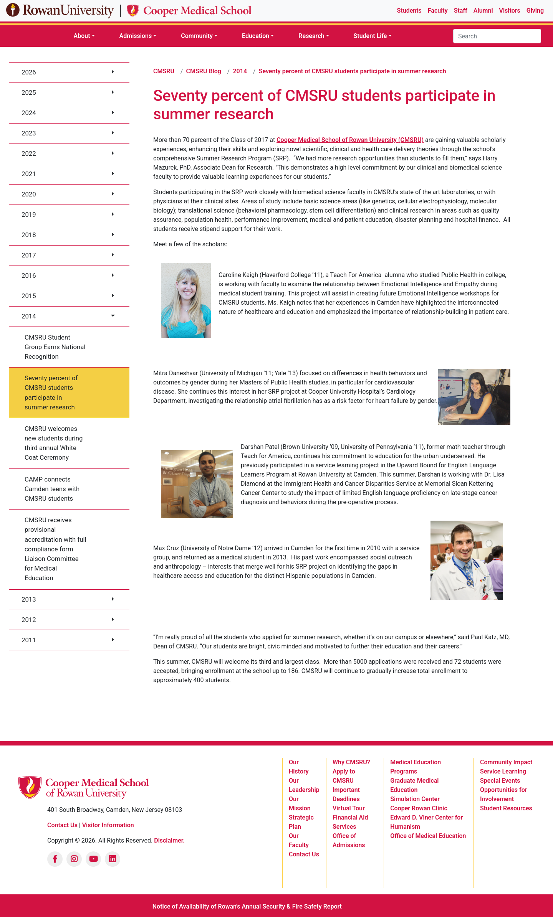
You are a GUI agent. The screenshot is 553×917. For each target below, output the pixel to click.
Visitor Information (108, 825)
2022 (29, 153)
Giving (535, 10)
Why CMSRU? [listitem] (351, 762)
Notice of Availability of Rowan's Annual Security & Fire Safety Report (247, 906)
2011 (29, 640)
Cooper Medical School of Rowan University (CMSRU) (350, 139)
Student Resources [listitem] (506, 808)
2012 (29, 619)
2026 (29, 72)
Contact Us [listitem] (304, 854)
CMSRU (163, 71)
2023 (29, 133)
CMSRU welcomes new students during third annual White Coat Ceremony (54, 443)
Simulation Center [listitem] (415, 799)
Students (409, 10)
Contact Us (62, 825)
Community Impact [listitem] (506, 762)
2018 (29, 235)
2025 (29, 92)
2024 (29, 113)
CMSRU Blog (203, 71)
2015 (29, 296)
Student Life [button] (370, 36)
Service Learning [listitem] (503, 771)
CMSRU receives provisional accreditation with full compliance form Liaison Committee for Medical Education (55, 549)
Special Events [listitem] (500, 780)
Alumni (483, 10)
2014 (29, 316)
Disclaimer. (169, 840)
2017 (29, 255)
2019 (29, 214)
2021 (29, 174)
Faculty (438, 10)
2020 (29, 194)
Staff (460, 10)
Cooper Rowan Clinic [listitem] (418, 808)
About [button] (81, 36)
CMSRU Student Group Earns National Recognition (55, 346)
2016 (29, 275)
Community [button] (197, 36)
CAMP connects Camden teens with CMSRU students (52, 488)
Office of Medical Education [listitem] (428, 835)
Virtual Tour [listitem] (349, 808)
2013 (29, 599)
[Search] (497, 36)
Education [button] (255, 36)
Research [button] (311, 36)
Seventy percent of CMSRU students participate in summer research (51, 392)
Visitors (509, 10)
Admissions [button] (135, 36)
